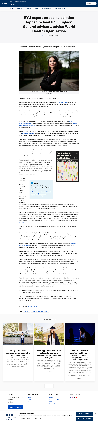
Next (49, 386)
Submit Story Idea (15, 407)
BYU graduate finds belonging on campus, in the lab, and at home (18, 353)
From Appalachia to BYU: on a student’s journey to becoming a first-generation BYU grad (49, 354)
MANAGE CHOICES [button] (84, 414)
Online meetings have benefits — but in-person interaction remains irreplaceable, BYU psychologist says (80, 355)
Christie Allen (45, 35)
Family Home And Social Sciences (40, 311)
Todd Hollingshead (32, 306)
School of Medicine (59, 8)
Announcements (46, 8)
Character (28, 8)
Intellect (19, 8)
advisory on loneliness (28, 133)
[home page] (4, 3)
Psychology (27, 311)
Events (36, 8)
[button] (95, 413)
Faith (11, 8)
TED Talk (21, 222)
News (12, 4)
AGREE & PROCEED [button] (84, 419)
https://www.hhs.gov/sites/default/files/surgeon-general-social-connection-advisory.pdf (41, 194)
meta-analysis (63, 102)
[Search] (91, 3)
